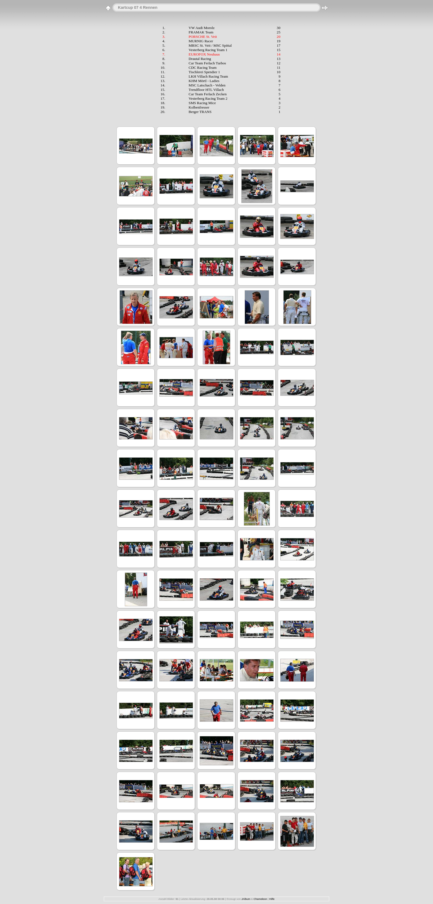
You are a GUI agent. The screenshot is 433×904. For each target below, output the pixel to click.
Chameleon (260, 898)
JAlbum (245, 898)
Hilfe (271, 898)
